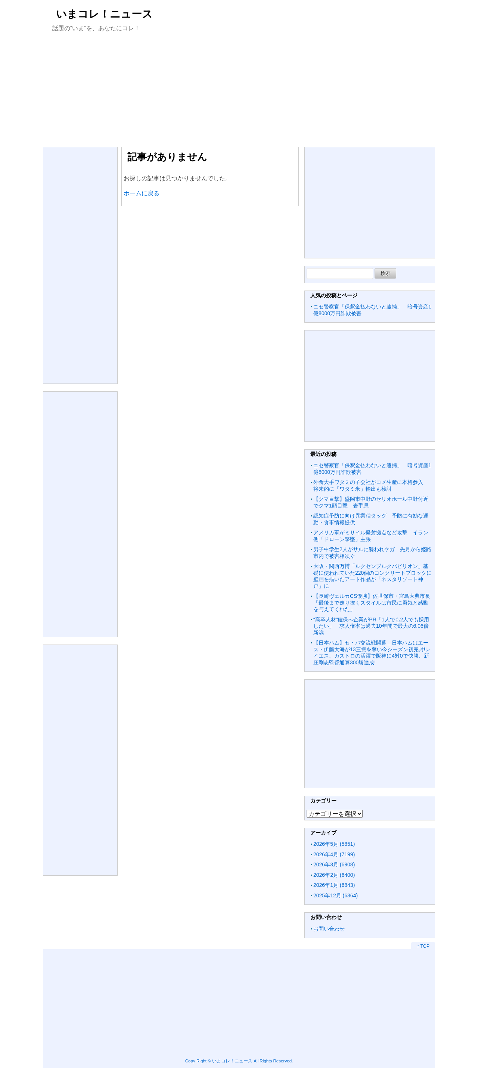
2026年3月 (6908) (334, 864)
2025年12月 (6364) (335, 895)
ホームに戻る (141, 193)
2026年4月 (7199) (334, 854)
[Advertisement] (239, 89)
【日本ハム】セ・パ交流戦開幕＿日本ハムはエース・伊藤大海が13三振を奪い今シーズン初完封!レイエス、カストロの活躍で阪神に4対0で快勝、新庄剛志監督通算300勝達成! (371, 652)
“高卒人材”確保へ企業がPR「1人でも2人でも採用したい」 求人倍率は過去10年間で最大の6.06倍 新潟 (373, 626)
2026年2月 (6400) (334, 875)
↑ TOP (423, 946)
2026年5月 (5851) (334, 844)
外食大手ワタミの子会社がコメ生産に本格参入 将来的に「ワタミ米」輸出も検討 (370, 485)
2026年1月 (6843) (334, 885)
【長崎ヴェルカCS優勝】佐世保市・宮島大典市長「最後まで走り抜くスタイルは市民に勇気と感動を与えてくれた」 (371, 602)
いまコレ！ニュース (104, 14)
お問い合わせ (329, 929)
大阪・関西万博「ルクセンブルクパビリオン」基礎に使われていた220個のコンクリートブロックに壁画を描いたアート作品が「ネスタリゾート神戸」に (372, 576)
